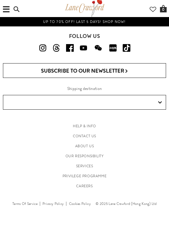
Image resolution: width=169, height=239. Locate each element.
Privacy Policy (53, 203)
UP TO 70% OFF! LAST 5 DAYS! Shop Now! (84, 21)
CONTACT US (84, 136)
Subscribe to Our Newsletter (84, 71)
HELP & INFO (84, 126)
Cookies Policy (80, 203)
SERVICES (84, 166)
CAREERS (84, 186)
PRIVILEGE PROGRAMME (84, 176)
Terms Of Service (24, 203)
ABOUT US (84, 146)
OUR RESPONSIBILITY (84, 156)
